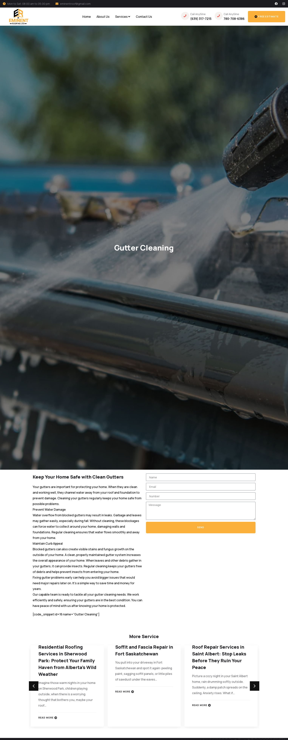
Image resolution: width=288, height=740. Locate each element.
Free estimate (267, 16)
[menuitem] (122, 16)
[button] (33, 686)
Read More (47, 717)
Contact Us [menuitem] (144, 17)
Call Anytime (198, 14)
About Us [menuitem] (103, 17)
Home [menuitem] (86, 17)
